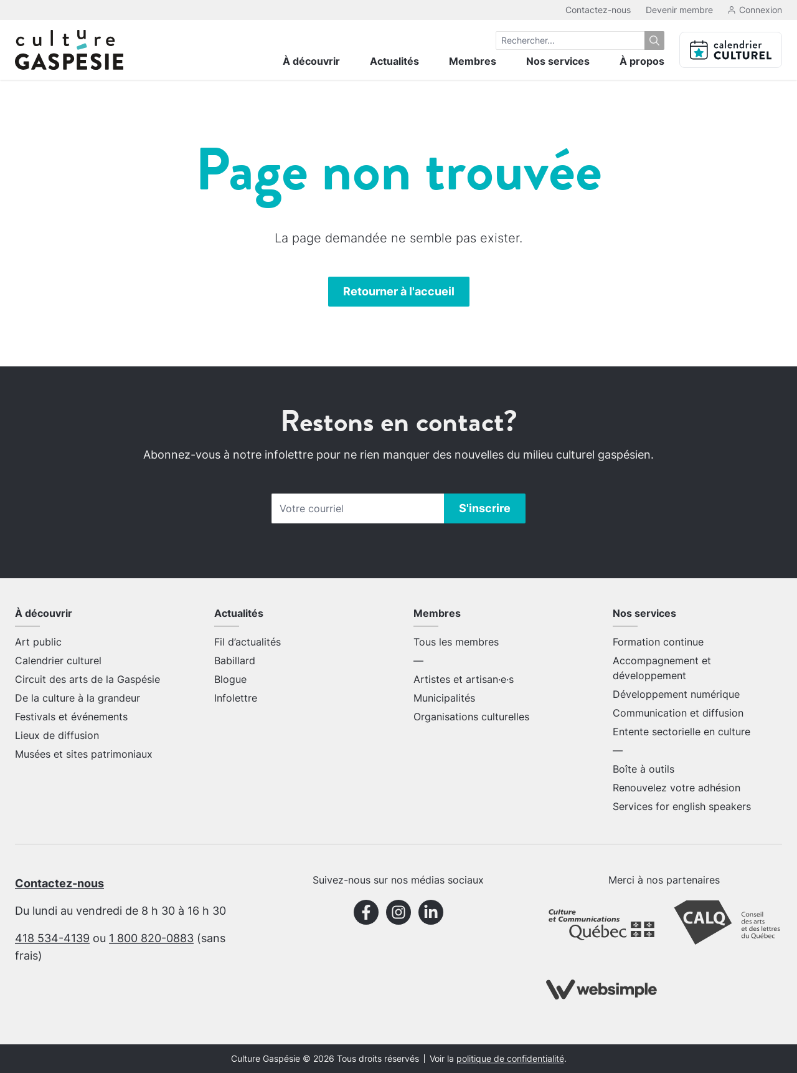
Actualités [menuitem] (394, 61)
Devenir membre (679, 9)
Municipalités (444, 698)
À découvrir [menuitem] (311, 61)
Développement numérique (676, 694)
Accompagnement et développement (662, 668)
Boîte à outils (643, 769)
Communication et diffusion (678, 713)
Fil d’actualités (247, 642)
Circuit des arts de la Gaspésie (87, 679)
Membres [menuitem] (472, 61)
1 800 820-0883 (151, 938)
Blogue (230, 679)
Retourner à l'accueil (399, 291)
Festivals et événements (71, 716)
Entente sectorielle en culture (681, 731)
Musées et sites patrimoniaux (84, 754)
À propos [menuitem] (642, 61)
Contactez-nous (598, 9)
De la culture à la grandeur (77, 698)
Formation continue (658, 642)
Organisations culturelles (471, 716)
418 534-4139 (52, 938)
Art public (38, 642)
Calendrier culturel (58, 660)
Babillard (234, 660)
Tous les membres (456, 642)
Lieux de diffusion (57, 735)
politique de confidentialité (510, 1058)
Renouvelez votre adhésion (676, 787)
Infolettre (235, 698)
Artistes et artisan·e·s (463, 679)
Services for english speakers (682, 806)
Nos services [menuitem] (558, 61)
